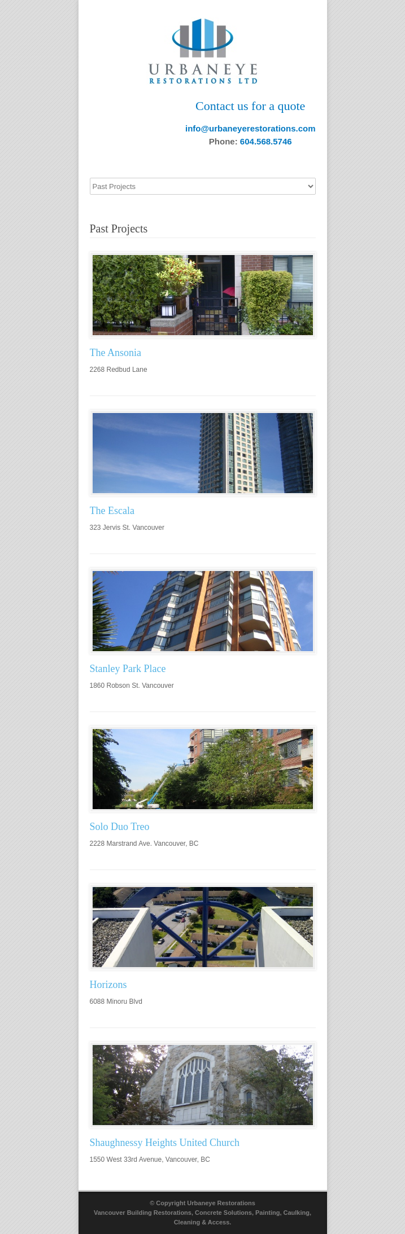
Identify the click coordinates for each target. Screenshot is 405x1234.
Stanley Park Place (128, 668)
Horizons (108, 984)
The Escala (112, 510)
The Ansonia (116, 352)
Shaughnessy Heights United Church (164, 1142)
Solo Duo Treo (120, 826)
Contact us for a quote (250, 106)
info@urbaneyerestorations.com (250, 128)
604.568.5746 (266, 141)
